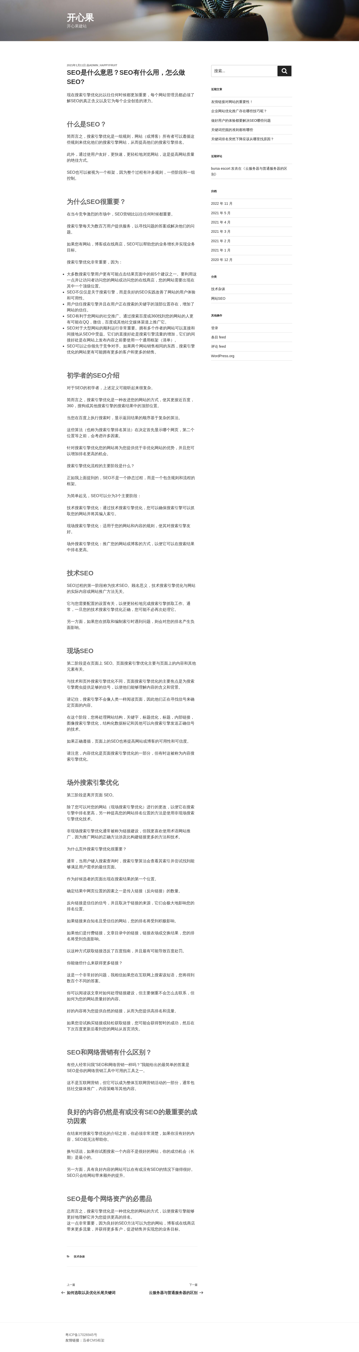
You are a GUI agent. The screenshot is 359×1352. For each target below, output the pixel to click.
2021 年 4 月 (221, 222)
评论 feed (218, 346)
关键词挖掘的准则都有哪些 (232, 130)
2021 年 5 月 (221, 213)
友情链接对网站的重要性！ (232, 102)
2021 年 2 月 (221, 241)
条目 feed (218, 337)
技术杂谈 (79, 1256)
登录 (214, 328)
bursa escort (220, 168)
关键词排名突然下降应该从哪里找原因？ (242, 139)
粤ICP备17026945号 (81, 1335)
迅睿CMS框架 (93, 1340)
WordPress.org (222, 356)
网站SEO (218, 298)
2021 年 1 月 (221, 250)
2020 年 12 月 (222, 260)
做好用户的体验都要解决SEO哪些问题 (241, 120)
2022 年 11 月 (222, 203)
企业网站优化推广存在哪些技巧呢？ (239, 111)
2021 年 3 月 (221, 231)
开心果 (80, 17)
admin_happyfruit (103, 65)
